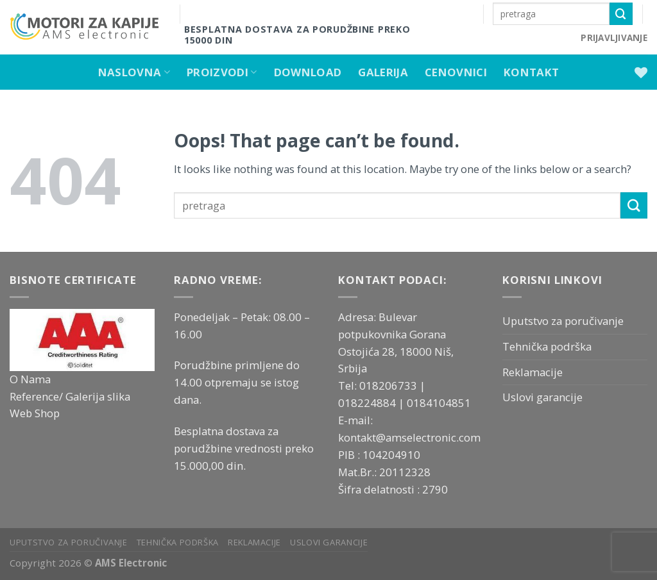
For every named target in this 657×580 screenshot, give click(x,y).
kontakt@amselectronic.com (409, 437)
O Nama (30, 379)
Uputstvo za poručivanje (563, 320)
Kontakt (531, 72)
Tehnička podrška (547, 346)
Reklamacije (532, 372)
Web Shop (35, 413)
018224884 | (372, 402)
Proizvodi (222, 72)
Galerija (383, 72)
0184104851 (439, 402)
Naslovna (134, 72)
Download (308, 72)
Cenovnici (456, 72)
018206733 (389, 385)
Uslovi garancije (542, 397)
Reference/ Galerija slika (70, 396)
